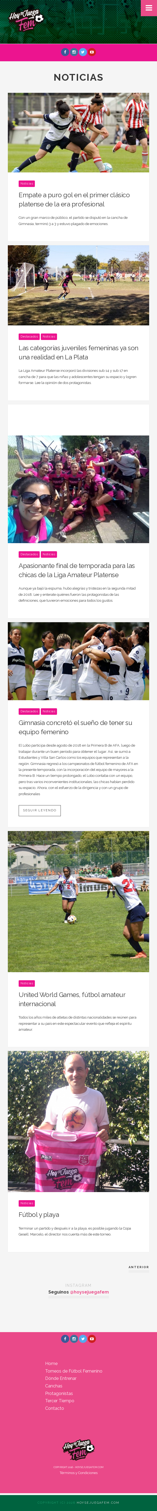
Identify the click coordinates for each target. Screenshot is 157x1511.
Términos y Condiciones (79, 1473)
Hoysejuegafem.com (98, 1503)
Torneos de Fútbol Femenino (73, 1371)
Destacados (29, 336)
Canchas (53, 1386)
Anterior (139, 1267)
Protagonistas (59, 1393)
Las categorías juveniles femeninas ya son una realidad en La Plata (78, 352)
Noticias (27, 183)
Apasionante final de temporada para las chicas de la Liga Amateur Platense (77, 570)
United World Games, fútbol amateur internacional (72, 999)
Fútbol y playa (39, 1215)
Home (51, 1363)
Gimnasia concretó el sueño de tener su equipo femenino (75, 727)
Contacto (54, 1408)
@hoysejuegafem (89, 1292)
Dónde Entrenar (60, 1378)
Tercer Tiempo (59, 1400)
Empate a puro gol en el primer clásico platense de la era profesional (74, 199)
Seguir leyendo (39, 810)
